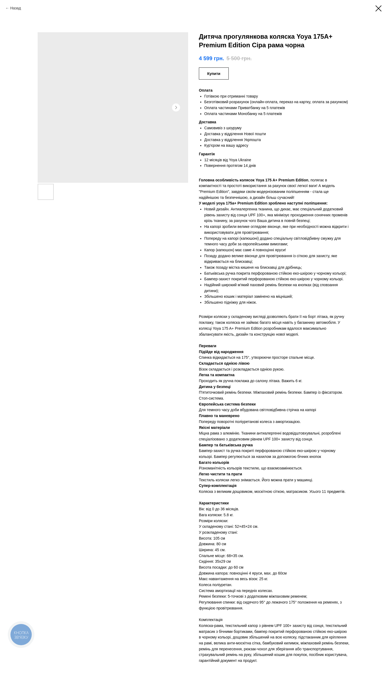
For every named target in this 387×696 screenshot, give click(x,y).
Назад (15, 8)
